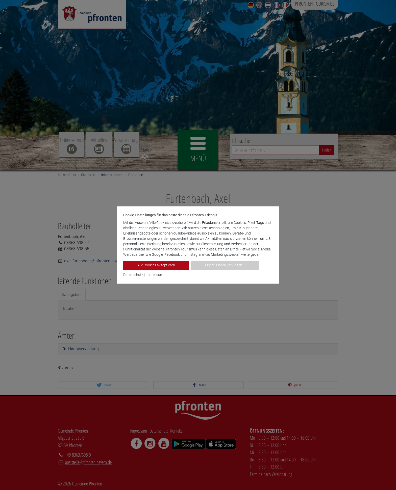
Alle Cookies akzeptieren (156, 265)
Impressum (154, 275)
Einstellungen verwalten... (224, 265)
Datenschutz (133, 275)
